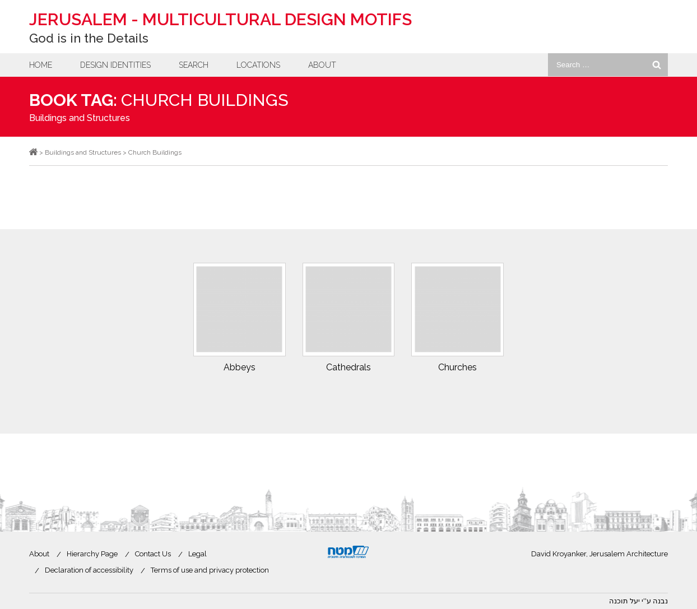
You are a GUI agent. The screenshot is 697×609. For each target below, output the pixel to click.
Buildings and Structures (79, 118)
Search (193, 65)
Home (40, 65)
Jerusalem (220, 19)
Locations (258, 65)
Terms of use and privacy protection (210, 570)
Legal (197, 554)
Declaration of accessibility (89, 570)
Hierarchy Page (92, 554)
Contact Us (153, 554)
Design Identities (115, 65)
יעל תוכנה (624, 601)
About (322, 65)
